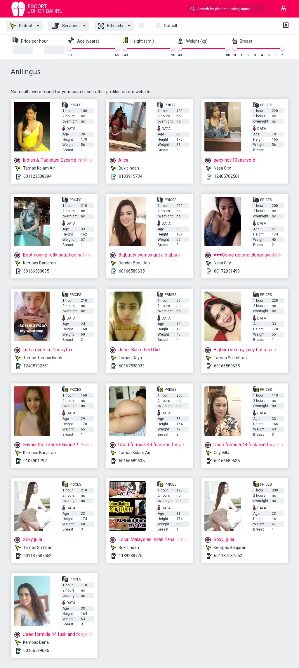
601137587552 (37, 555)
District (21, 26)
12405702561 (227, 176)
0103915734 (130, 176)
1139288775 (130, 555)
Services (65, 26)
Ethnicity (110, 26)
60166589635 (36, 271)
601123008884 (37, 176)
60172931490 (227, 271)
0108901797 (35, 460)
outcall (170, 25)
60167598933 (132, 366)
